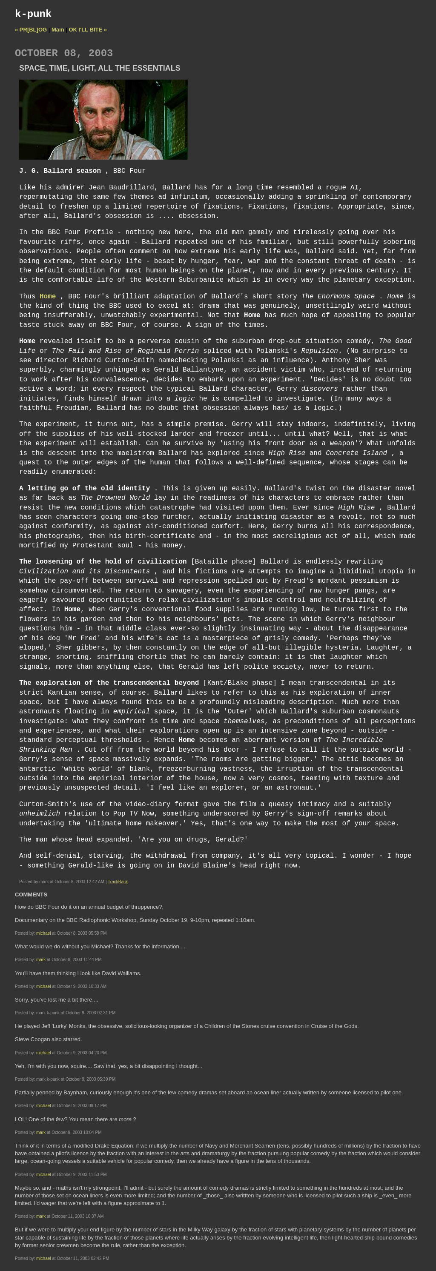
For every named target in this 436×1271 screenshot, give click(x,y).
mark (41, 959)
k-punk (33, 14)
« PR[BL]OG (31, 29)
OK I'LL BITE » (88, 29)
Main (58, 29)
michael (43, 933)
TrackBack (118, 881)
